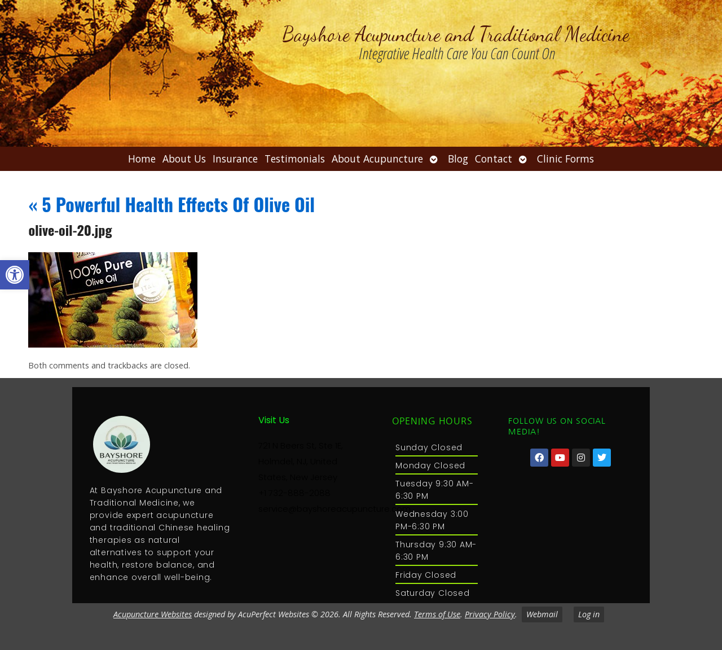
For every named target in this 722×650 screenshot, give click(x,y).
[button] (14, 274)
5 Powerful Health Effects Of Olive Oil (171, 204)
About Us (184, 158)
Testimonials (295, 158)
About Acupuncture (377, 158)
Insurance (235, 158)
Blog (458, 158)
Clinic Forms (565, 158)
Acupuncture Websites (152, 614)
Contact (493, 158)
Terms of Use (437, 614)
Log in (589, 614)
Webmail (542, 614)
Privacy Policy (490, 614)
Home (142, 158)
